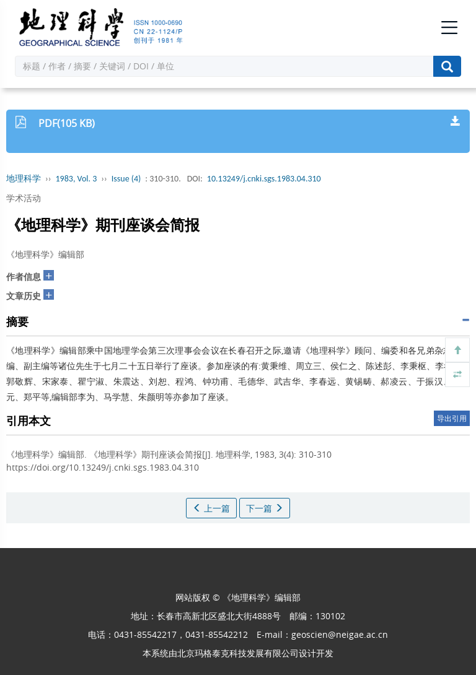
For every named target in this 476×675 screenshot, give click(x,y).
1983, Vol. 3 (76, 178)
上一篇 (211, 508)
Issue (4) (126, 178)
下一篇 (264, 508)
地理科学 (23, 178)
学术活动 (23, 198)
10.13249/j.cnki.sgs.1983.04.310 (264, 178)
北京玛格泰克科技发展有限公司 (238, 653)
